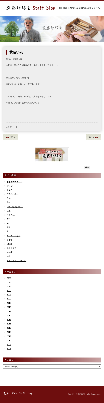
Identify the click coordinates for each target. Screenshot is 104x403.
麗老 (9, 227)
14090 (9, 244)
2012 (9, 332)
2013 (9, 328)
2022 (9, 290)
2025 (9, 278)
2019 (9, 303)
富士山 (10, 240)
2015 (9, 319)
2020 (9, 299)
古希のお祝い (12, 194)
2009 (9, 344)
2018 (9, 307)
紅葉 (9, 211)
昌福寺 (10, 190)
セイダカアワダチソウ (16, 260)
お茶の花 (10, 215)
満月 (9, 202)
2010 (9, 340)
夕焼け (10, 219)
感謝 (9, 256)
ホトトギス (11, 248)
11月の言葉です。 (15, 207)
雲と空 (10, 186)
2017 (9, 311)
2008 (9, 349)
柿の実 (10, 252)
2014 (9, 324)
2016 (9, 315)
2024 (9, 282)
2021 (9, 295)
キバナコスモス (13, 236)
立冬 (9, 198)
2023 (9, 286)
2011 (9, 336)
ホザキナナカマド (14, 182)
